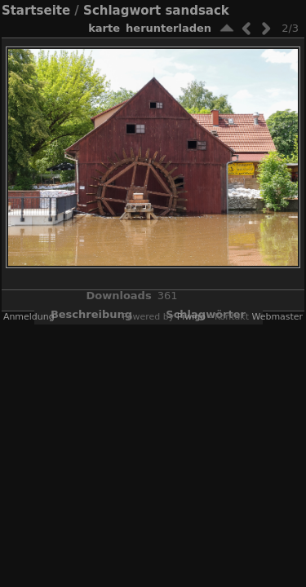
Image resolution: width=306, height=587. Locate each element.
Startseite (36, 10)
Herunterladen (168, 28)
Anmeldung (29, 316)
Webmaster (277, 316)
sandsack (196, 10)
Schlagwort (122, 10)
